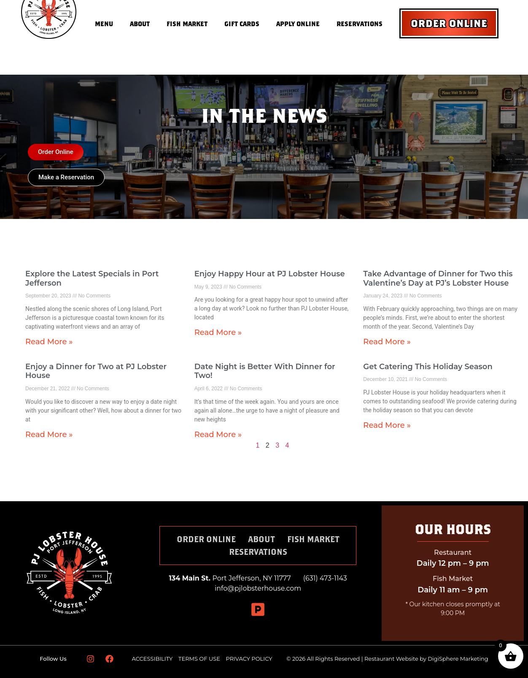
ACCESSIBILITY (152, 658)
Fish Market (187, 23)
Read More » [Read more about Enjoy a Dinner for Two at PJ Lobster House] (49, 434)
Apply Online (298, 23)
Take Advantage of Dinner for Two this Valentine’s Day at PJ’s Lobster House (437, 278)
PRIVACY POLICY (249, 658)
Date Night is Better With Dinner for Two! (264, 371)
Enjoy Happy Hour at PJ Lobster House (269, 273)
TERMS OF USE (199, 658)
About (140, 23)
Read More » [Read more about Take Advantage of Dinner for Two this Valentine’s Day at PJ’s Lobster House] (386, 341)
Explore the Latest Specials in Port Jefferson (92, 278)
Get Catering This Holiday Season (427, 366)
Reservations (360, 23)
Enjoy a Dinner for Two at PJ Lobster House (96, 371)
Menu (104, 23)
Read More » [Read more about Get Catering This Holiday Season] (386, 425)
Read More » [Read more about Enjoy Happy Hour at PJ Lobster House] (218, 332)
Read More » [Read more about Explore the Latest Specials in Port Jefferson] (49, 341)
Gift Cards (241, 23)
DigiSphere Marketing (458, 658)
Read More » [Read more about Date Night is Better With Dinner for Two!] (218, 434)
